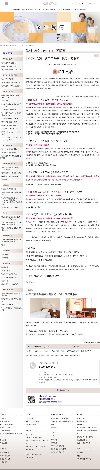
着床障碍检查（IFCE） (10, 129)
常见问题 (5, 267)
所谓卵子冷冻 (81, 418)
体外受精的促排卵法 (9, 152)
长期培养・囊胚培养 (9, 109)
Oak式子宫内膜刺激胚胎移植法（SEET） (12, 114)
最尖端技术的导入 (83, 440)
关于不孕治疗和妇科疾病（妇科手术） (11, 168)
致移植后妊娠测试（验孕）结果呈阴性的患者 (12, 223)
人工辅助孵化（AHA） (10, 118)
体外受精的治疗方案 (9, 66)
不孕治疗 (31, 9)
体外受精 (16, 9)
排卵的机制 (80, 424)
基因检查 (3, 440)
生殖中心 (5, 254)
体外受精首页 (7, 53)
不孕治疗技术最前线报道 (34, 454)
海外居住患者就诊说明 (10, 284)
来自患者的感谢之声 (9, 277)
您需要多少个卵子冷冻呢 (85, 437)
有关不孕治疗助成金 (57, 446)
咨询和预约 (6, 270)
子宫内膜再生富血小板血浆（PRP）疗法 (12, 139)
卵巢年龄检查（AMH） (10, 122)
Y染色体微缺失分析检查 (10, 207)
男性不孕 (38, 9)
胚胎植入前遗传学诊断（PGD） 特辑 (37, 442)
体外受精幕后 (30, 449)
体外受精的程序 (5, 430)
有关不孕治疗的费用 (32, 421)
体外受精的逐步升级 (9, 63)
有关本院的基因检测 (9, 189)
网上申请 (57, 9)
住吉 (96, 55)
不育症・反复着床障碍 (10, 176)
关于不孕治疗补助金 (9, 274)
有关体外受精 (4, 421)
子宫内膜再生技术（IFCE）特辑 (36, 446)
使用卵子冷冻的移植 (83, 443)
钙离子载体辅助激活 (9, 125)
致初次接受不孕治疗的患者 (60, 418)
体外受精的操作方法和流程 (11, 70)
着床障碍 (5, 180)
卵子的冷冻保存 (82, 421)
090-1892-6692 (49, 399)
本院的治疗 (3, 462)
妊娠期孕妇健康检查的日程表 (12, 300)
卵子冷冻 (24, 9)
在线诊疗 (76, 9)
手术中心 (5, 258)
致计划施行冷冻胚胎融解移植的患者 (12, 229)
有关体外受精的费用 (6, 424)
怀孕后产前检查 (7, 304)
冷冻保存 (5, 101)
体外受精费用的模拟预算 (11, 82)
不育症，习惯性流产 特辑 (34, 437)
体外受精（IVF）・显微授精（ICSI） (11, 96)
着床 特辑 (29, 434)
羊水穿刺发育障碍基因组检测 (12, 309)
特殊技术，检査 (5, 427)
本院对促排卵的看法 (9, 149)
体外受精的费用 (7, 79)
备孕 (51, 9)
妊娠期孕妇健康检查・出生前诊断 (12, 294)
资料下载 (5, 281)
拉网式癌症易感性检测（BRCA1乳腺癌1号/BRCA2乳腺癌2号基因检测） (12, 201)
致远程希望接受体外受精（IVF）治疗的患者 (11, 218)
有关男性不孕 (4, 453)
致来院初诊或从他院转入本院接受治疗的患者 (12, 240)
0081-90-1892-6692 (54, 402)
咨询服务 (54, 443)
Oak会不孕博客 (66, 9)
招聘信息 (83, 9)
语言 (90, 3)
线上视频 (80, 453)
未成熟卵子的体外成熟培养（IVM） (12, 105)
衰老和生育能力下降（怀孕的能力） (87, 432)
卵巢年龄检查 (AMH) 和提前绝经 (87, 427)
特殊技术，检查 (5, 459)
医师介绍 (5, 245)
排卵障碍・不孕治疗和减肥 (12, 173)
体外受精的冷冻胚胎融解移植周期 (10, 157)
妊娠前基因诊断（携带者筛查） (12, 193)
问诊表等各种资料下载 (84, 459)
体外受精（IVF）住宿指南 (11, 86)
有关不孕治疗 (30, 418)
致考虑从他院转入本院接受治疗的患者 (62, 423)
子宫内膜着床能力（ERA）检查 (12, 133)
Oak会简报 (29, 457)
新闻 (78, 456)
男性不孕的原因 (5, 456)
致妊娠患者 (3, 443)
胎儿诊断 (46, 9)
